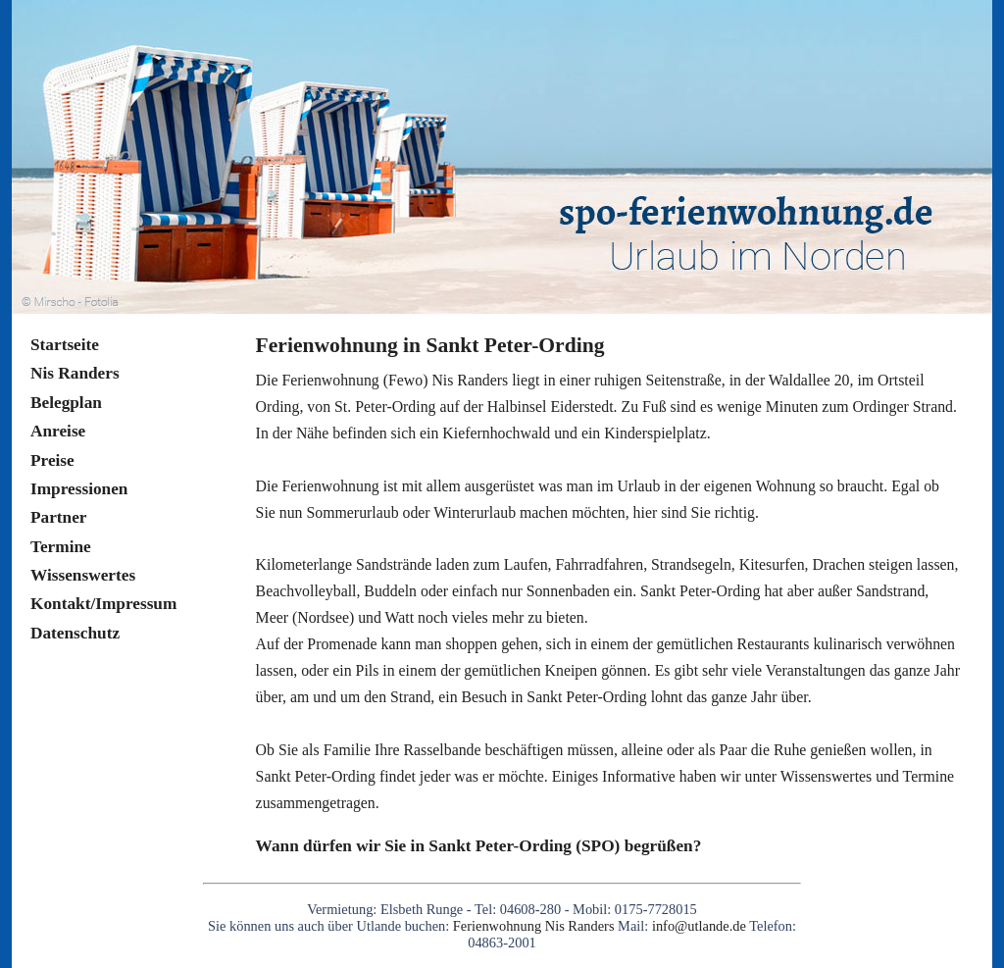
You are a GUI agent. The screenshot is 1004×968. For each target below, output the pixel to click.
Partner (58, 517)
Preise (52, 460)
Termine (60, 546)
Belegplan (66, 402)
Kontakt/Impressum (103, 603)
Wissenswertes (82, 575)
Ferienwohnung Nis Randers (535, 926)
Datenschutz (75, 633)
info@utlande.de (699, 926)
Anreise (57, 431)
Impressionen (78, 489)
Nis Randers (75, 373)
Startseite (64, 344)
